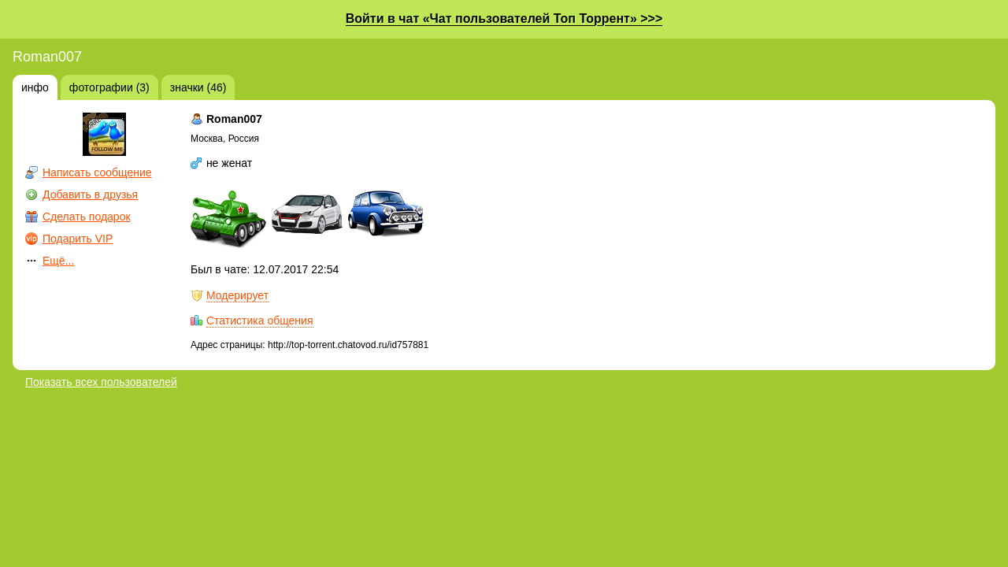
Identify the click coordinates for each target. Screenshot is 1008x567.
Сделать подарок (87, 216)
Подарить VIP (78, 238)
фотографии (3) (109, 87)
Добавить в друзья (90, 194)
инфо (35, 87)
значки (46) (198, 87)
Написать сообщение (97, 172)
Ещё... (58, 260)
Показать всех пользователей (101, 382)
